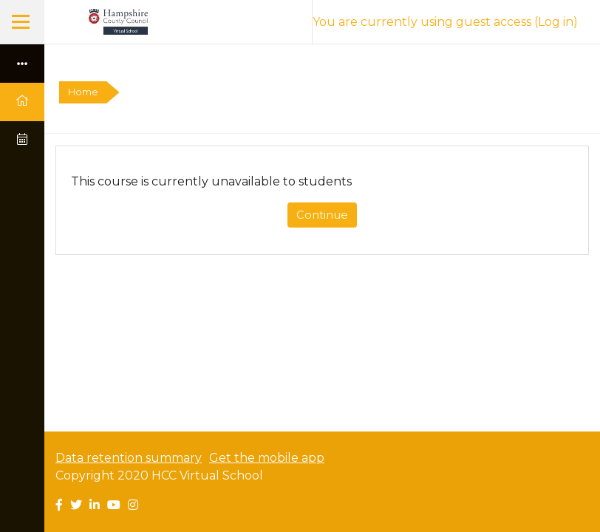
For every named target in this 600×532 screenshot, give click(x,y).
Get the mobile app (266, 458)
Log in (555, 22)
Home (83, 92)
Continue (322, 215)
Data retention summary (128, 458)
